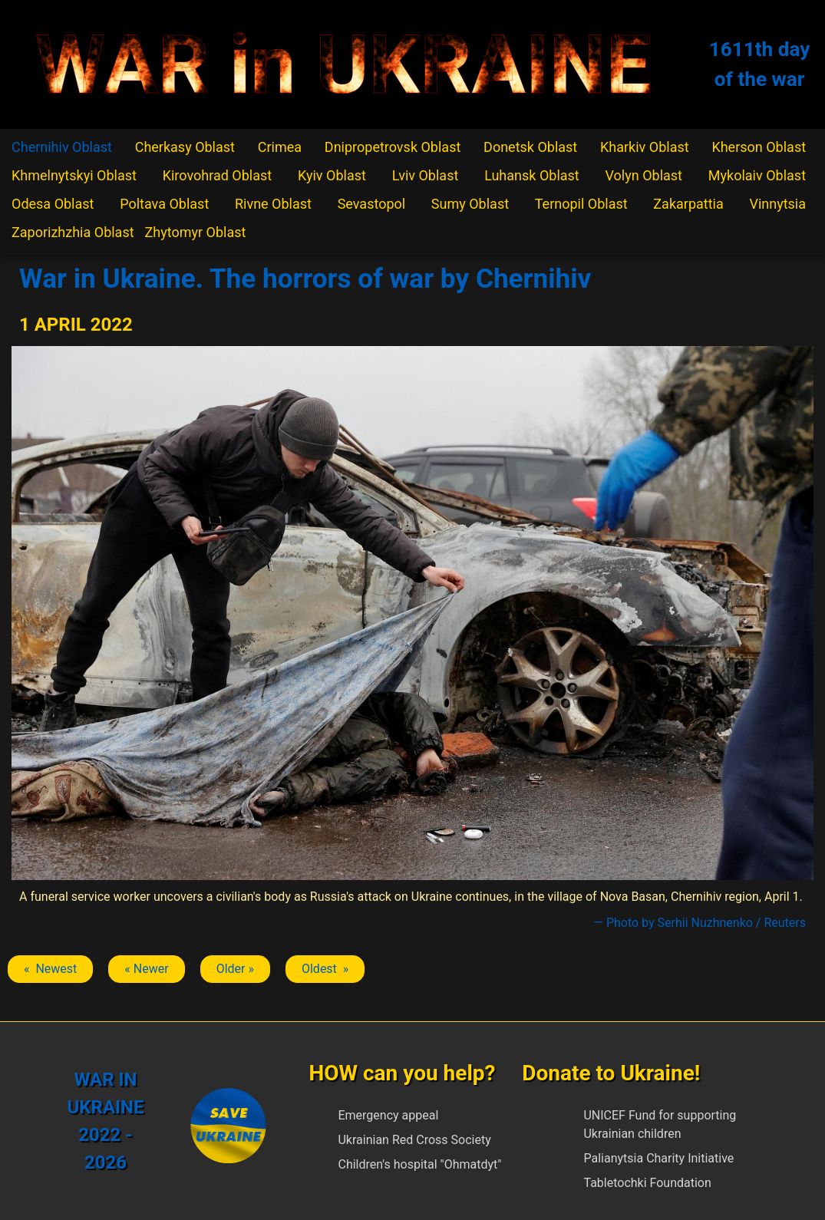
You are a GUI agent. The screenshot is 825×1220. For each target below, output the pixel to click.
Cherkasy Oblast (185, 147)
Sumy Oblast (470, 204)
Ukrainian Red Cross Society (414, 1140)
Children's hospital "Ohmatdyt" (419, 1164)
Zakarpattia (688, 204)
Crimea (280, 147)
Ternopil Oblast (581, 204)
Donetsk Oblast (530, 147)
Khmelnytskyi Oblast (74, 175)
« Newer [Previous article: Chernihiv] (146, 968)
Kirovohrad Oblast (217, 175)
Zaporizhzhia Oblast (73, 232)
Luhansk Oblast (531, 175)
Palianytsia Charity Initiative (658, 1158)
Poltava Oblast (164, 204)
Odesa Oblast (53, 204)
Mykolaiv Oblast (757, 175)
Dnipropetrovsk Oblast (392, 147)
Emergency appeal (388, 1115)
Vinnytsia (777, 204)
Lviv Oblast (425, 175)
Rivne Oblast (273, 204)
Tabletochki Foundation (647, 1182)
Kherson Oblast (758, 147)
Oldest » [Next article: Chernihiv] (325, 968)
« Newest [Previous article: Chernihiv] (50, 968)
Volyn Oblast (644, 175)
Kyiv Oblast (332, 175)
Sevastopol (372, 204)
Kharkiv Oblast (644, 147)
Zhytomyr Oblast (195, 232)
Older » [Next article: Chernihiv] (235, 968)
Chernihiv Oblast (62, 147)
